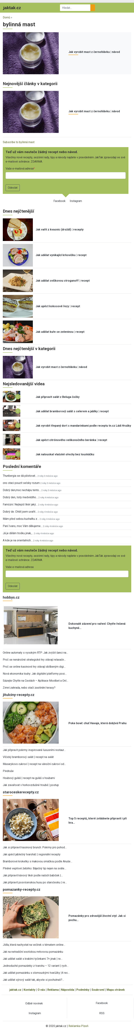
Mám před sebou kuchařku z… (21, 518)
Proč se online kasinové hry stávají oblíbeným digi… (34, 666)
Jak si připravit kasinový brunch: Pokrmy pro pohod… (35, 847)
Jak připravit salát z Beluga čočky (57, 397)
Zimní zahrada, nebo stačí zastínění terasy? (29, 687)
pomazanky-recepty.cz (21, 889)
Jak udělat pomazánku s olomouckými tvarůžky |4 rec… (36, 972)
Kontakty (29, 989)
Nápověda (67, 989)
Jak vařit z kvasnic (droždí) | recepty (60, 229)
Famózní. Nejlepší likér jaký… (20, 504)
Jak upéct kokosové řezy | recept (58, 306)
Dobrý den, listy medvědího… (20, 497)
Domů (6, 17)
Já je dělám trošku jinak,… (18, 533)
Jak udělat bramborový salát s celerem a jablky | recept (72, 411)
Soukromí (98, 989)
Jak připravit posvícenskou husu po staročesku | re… (35, 882)
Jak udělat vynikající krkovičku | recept (61, 255)
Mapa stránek (116, 989)
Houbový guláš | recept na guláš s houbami (29, 778)
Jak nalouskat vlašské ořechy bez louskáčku (65, 454)
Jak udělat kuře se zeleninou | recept (60, 331)
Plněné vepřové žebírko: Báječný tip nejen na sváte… (34, 868)
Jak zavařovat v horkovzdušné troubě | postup (31, 785)
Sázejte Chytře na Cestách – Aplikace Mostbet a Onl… (35, 680)
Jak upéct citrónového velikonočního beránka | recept (71, 440)
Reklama (53, 989)
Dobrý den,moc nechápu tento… (22, 490)
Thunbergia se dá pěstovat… (20, 475)
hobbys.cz (11, 597)
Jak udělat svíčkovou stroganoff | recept (63, 280)
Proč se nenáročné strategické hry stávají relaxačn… (34, 659)
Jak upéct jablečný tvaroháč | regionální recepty (31, 854)
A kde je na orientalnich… (17, 540)
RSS (101, 1013)
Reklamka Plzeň (78, 1026)
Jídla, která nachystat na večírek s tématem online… (34, 944)
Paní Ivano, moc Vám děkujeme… (22, 526)
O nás (41, 989)
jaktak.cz (15, 989)
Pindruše (8, 771)
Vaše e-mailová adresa (20, 168)
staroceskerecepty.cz (21, 792)
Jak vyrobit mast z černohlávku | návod (94, 52)
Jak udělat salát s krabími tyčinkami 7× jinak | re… (32, 958)
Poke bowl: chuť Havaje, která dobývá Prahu (97, 723)
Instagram (76, 201)
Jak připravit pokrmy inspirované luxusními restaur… (34, 750)
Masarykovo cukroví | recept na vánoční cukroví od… (34, 764)
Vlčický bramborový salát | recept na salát (28, 757)
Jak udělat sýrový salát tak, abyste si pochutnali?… (33, 979)
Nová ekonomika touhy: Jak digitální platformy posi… (35, 673)
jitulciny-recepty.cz (18, 695)
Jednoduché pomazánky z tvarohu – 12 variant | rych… (35, 965)
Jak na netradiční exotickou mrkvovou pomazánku (33, 951)
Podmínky (82, 989)
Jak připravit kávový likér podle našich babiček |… (33, 875)
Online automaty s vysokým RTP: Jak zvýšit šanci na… (35, 652)
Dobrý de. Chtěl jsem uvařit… (20, 511)
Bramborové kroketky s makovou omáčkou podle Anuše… (37, 861)
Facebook (59, 201)
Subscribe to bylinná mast (18, 142)
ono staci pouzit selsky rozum (21, 483)
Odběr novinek (34, 1003)
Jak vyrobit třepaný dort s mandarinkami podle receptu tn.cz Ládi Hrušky (83, 425)
